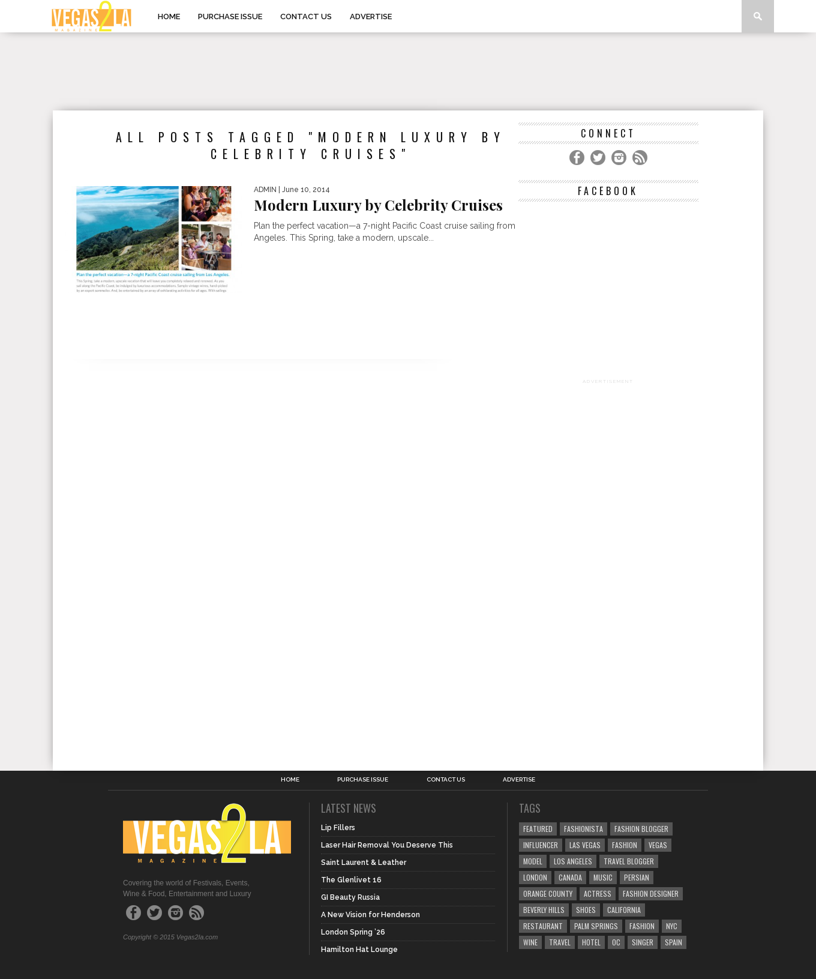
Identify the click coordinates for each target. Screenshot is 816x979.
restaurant (543, 926)
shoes (586, 910)
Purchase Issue (230, 16)
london (535, 877)
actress (597, 893)
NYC (671, 926)
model (532, 861)
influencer (540, 845)
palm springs (596, 926)
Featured (538, 829)
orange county (547, 893)
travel (560, 942)
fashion (642, 926)
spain (673, 942)
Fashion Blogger (641, 829)
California (624, 910)
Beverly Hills (544, 910)
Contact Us (306, 16)
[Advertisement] (408, 71)
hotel (591, 942)
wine (530, 942)
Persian (636, 877)
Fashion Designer (651, 893)
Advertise (371, 16)
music (603, 877)
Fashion (624, 845)
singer (642, 942)
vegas (658, 845)
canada (570, 877)
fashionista (583, 829)
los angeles (573, 861)
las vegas (585, 845)
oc (616, 942)
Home (169, 16)
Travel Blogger (629, 861)
